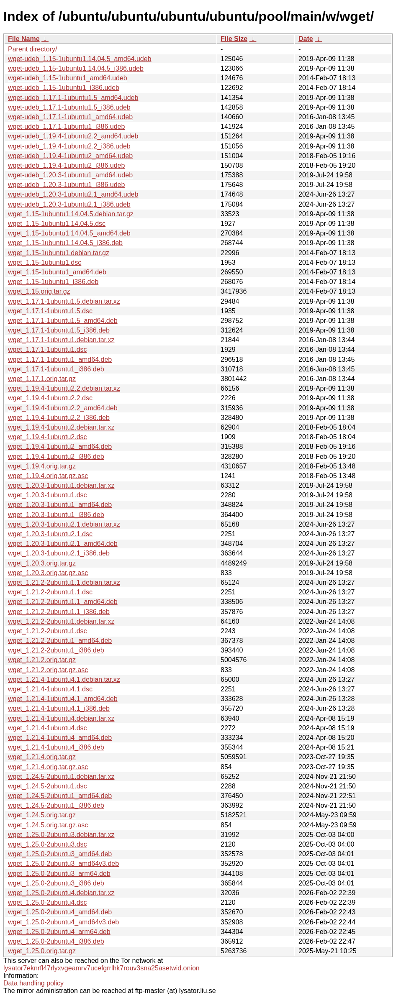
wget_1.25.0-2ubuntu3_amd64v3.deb (63, 863)
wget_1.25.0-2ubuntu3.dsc (47, 844)
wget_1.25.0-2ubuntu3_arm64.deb (59, 873)
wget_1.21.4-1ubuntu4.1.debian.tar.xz (64, 679)
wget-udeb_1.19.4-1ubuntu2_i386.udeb (66, 165)
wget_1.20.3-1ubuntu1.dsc (47, 495)
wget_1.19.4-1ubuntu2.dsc (47, 436)
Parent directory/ (32, 49)
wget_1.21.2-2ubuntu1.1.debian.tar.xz (64, 582)
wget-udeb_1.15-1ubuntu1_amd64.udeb (67, 78)
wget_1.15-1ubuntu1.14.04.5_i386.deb (65, 242)
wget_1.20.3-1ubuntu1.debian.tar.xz (61, 485)
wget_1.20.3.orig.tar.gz (42, 563)
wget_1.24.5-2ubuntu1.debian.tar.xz (61, 776)
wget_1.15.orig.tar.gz (39, 291)
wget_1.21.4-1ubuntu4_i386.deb (56, 747)
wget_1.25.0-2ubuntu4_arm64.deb (59, 931)
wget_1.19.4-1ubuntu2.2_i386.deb (59, 417)
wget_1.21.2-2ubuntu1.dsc (47, 631)
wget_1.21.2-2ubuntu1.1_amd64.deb (63, 601)
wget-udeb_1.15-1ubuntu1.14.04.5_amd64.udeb (80, 58)
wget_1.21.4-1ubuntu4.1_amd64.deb (63, 698)
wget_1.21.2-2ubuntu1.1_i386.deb (59, 611)
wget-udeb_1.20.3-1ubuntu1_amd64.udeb (70, 175)
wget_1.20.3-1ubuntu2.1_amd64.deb (63, 543)
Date (305, 38)
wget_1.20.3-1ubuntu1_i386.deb (56, 514)
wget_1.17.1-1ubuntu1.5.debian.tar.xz (64, 301)
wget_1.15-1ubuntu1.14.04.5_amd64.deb (69, 233)
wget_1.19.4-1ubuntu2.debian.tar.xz (61, 427)
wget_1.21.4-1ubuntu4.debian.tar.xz (61, 718)
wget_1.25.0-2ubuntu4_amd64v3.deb (63, 922)
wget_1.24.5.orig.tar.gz (42, 815)
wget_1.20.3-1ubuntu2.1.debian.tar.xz (64, 524)
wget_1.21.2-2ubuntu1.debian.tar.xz (61, 621)
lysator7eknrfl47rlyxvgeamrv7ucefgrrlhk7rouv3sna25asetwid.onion (101, 968)
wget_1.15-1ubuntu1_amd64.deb (57, 272)
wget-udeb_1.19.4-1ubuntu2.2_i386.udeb (69, 146)
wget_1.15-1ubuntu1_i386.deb (53, 281)
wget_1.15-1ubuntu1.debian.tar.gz (58, 252)
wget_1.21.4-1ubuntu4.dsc (47, 728)
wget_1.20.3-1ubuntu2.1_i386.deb (59, 553)
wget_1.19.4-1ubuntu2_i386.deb (56, 456)
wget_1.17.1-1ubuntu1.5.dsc (50, 311)
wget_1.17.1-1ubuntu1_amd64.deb (60, 359)
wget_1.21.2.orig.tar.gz (42, 659)
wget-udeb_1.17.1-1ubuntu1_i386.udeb (66, 126)
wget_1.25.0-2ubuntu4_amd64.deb (60, 912)
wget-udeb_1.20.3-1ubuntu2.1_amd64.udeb (73, 194)
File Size (234, 38)
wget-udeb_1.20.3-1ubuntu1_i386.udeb (66, 184)
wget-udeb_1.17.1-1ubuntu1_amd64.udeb (70, 116)
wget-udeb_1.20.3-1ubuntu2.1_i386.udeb (69, 204)
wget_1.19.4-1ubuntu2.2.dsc (50, 398)
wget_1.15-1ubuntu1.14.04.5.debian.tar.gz (71, 214)
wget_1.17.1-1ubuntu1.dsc (47, 349)
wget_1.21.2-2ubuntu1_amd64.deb (60, 640)
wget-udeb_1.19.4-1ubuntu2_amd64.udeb (70, 155)
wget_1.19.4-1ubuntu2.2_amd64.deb (63, 408)
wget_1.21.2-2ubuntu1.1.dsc (50, 592)
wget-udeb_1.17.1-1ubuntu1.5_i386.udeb (69, 107)
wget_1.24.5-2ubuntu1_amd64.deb (60, 795)
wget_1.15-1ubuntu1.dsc (44, 262)
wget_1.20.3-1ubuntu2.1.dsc (50, 533)
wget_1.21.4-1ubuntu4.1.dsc (50, 689)
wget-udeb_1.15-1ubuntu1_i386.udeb (63, 87)
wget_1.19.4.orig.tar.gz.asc (48, 475)
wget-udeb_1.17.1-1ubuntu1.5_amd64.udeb (73, 97)
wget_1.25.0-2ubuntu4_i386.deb (56, 941)
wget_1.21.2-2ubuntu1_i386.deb (56, 650)
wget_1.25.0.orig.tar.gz (42, 950)
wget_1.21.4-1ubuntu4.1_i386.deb (59, 708)
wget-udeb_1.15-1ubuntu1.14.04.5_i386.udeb (76, 68)
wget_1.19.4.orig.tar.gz (42, 466)
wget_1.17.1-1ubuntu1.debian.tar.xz (61, 339)
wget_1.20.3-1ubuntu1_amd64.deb (60, 504)
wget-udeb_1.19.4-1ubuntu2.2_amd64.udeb (73, 136)
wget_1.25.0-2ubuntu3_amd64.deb (60, 853)
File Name (24, 38)
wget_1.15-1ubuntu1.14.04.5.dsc (56, 223)
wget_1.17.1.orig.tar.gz (42, 378)
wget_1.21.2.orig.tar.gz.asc (48, 669)
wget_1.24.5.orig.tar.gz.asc (48, 825)
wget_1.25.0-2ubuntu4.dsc (47, 902)
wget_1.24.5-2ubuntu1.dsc (47, 786)
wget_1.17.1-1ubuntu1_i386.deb (56, 369)
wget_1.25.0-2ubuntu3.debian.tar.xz (61, 834)
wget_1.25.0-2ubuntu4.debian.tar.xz (61, 892)
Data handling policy (33, 983)
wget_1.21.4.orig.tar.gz (42, 756)
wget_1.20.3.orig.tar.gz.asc (48, 572)
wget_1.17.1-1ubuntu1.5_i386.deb (59, 330)
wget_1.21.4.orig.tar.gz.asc (48, 766)
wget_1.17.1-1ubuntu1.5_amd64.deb (63, 320)
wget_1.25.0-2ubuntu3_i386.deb (56, 883)
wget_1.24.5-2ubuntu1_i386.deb (56, 805)
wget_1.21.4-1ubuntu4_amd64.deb (60, 737)
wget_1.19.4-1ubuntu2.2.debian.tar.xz (64, 388)
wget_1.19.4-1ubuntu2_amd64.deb (60, 446)
